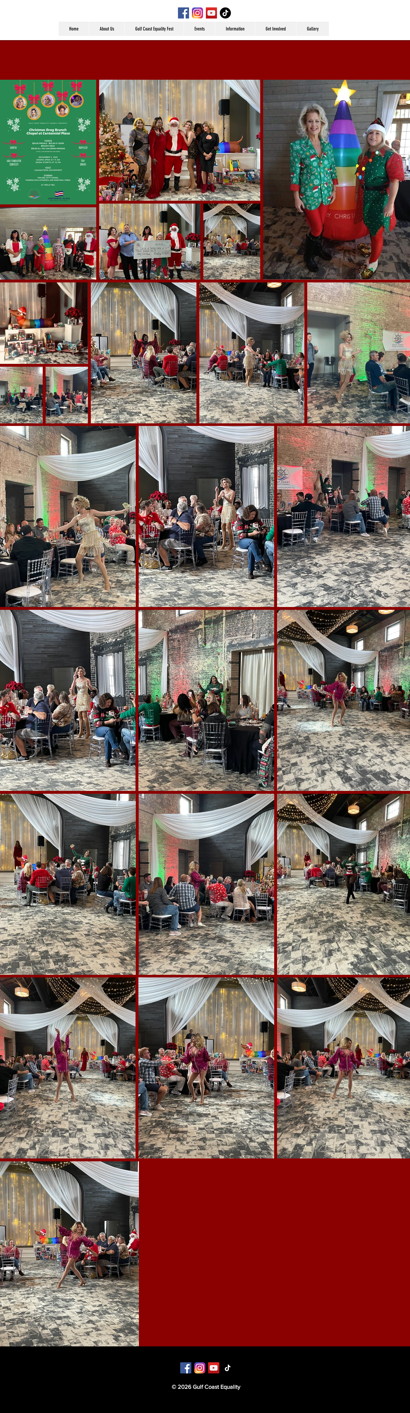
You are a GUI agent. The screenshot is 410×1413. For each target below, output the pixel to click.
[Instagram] (197, 13)
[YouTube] (211, 13)
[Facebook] (183, 13)
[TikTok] (225, 13)
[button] (106, 29)
